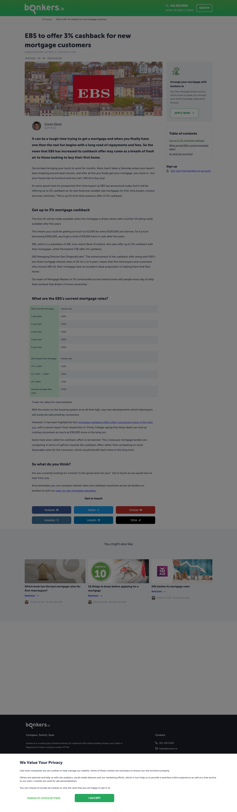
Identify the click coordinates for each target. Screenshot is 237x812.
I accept (95, 798)
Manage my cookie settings (43, 798)
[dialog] (118, 406)
